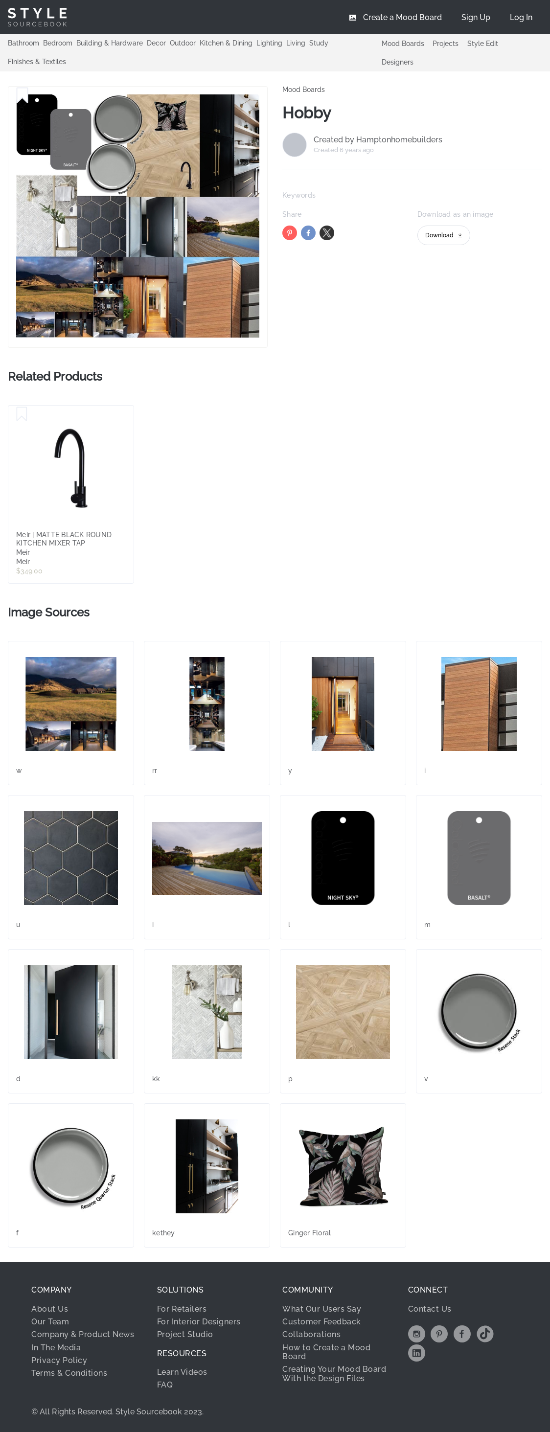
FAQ (165, 1384)
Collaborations (311, 1334)
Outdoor (183, 43)
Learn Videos (182, 1372)
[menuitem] (521, 17)
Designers (397, 62)
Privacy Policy (59, 1360)
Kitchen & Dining (226, 43)
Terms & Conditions (69, 1373)
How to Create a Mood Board (326, 1352)
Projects (445, 43)
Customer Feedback (321, 1321)
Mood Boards (403, 43)
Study (318, 43)
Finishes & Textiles (37, 62)
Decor (156, 43)
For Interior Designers (199, 1321)
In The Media (56, 1347)
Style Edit (482, 43)
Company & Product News (82, 1334)
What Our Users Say (321, 1309)
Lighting (269, 43)
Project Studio (185, 1334)
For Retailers (182, 1309)
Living (295, 43)
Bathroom (23, 43)
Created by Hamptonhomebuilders (378, 140)
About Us (49, 1309)
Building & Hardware (109, 43)
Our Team (50, 1321)
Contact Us (430, 1309)
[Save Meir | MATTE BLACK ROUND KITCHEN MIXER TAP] (21, 414)
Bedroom (57, 43)
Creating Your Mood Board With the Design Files (334, 1373)
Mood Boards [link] (303, 89)
